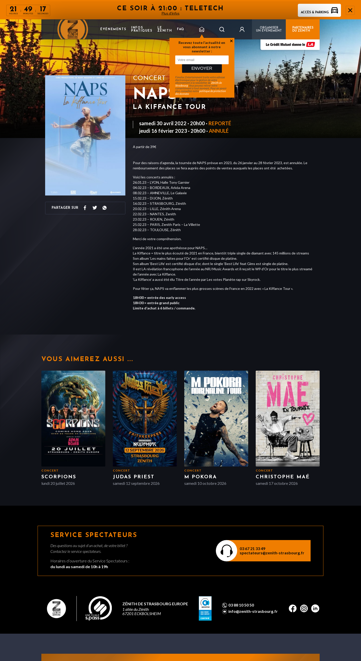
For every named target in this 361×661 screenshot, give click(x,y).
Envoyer (201, 68)
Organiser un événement (269, 29)
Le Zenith (164, 29)
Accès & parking (319, 12)
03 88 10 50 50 (241, 605)
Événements (113, 29)
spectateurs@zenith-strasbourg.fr (272, 553)
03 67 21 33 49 (252, 548)
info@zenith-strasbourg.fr (253, 611)
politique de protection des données (200, 92)
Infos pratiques (141, 29)
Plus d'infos (170, 13)
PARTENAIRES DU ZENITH (302, 29)
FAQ (180, 29)
